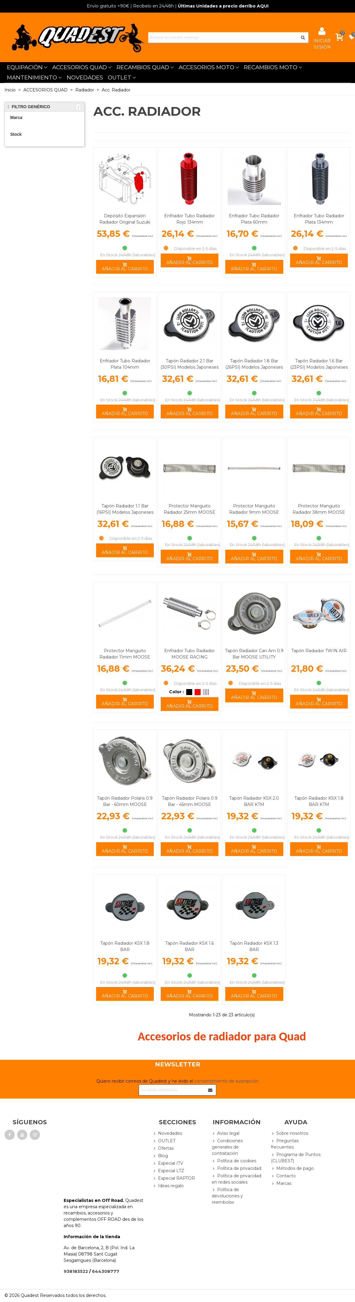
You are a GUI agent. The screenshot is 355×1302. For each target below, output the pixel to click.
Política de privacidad (236, 1168)
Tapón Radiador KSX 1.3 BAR (254, 946)
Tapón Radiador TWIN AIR (319, 650)
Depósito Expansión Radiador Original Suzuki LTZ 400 (124, 222)
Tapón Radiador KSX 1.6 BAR (189, 946)
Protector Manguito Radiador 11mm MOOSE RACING (124, 657)
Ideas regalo (168, 1186)
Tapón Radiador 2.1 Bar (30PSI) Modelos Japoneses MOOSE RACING (189, 367)
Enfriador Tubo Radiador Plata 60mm (254, 219)
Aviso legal (225, 1133)
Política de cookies (234, 1161)
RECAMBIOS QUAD (143, 67)
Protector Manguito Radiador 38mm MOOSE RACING (319, 512)
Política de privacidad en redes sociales (236, 1179)
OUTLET (119, 77)
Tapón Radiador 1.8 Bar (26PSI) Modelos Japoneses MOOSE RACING (254, 367)
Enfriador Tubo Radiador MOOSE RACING (189, 654)
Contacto (283, 1176)
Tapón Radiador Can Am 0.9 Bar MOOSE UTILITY (254, 654)
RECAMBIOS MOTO (270, 67)
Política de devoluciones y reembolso (227, 1196)
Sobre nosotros (289, 1133)
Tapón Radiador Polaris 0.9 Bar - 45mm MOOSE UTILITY (189, 804)
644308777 (105, 1271)
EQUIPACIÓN (25, 67)
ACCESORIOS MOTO (206, 67)
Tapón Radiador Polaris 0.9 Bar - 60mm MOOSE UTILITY (125, 804)
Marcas (281, 1183)
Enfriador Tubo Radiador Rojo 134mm (189, 219)
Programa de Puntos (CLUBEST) (295, 1158)
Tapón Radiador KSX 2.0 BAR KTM (254, 801)
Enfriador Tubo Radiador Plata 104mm (125, 364)
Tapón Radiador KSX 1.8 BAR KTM (319, 801)
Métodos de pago (292, 1168)
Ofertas (163, 1148)
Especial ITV (168, 1163)
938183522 (76, 1271)
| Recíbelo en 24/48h (130, 6)
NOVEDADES (85, 77)
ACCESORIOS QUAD (79, 67)
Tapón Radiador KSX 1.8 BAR (125, 946)
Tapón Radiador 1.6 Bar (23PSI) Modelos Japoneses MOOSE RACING (319, 367)
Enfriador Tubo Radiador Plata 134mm (319, 219)
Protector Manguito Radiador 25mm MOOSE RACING (189, 512)
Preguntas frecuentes (285, 1144)
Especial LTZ (168, 1171)
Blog (160, 1156)
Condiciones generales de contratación (227, 1147)
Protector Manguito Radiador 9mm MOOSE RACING (254, 512)
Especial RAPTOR (174, 1178)
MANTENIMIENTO (32, 77)
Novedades (167, 1133)
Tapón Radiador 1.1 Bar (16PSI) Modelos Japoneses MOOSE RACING (124, 512)
